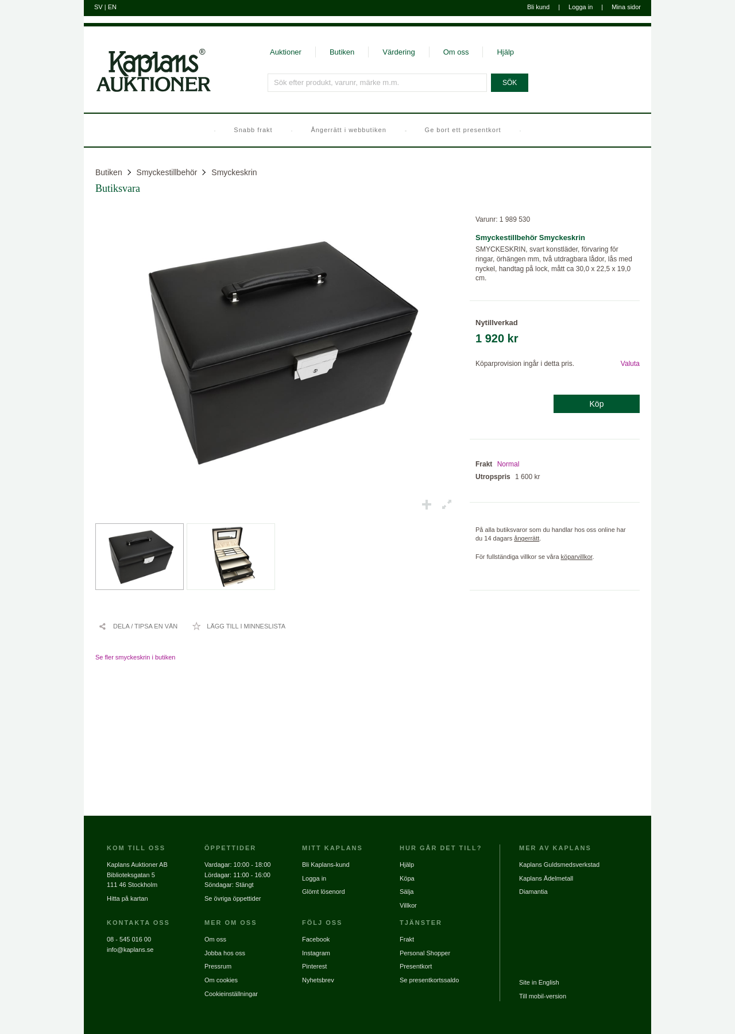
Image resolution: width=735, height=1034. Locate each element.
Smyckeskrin (234, 172)
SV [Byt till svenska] (98, 6)
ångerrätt (526, 538)
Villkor (408, 905)
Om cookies (221, 980)
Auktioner (285, 52)
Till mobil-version (542, 996)
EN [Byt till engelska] (112, 6)
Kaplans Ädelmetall (546, 878)
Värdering (398, 52)
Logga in (580, 6)
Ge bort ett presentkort (463, 129)
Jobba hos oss (224, 953)
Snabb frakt (253, 129)
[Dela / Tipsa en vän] (137, 626)
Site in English (539, 982)
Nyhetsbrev (318, 980)
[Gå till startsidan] (147, 90)
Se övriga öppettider (232, 898)
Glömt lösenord (323, 891)
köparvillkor (577, 556)
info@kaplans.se (130, 949)
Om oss (456, 52)
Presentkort (416, 966)
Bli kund (538, 6)
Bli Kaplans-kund (326, 864)
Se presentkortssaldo (429, 980)
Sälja (406, 891)
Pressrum (217, 966)
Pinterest (314, 966)
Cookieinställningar (231, 993)
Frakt (407, 939)
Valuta (630, 364)
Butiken (342, 52)
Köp (597, 403)
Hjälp (505, 52)
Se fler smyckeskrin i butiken (135, 657)
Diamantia (533, 891)
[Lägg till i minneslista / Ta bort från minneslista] (238, 626)
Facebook (316, 939)
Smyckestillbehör (167, 172)
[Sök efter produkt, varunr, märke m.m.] (377, 82)
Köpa (407, 878)
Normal (508, 464)
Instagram (316, 953)
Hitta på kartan (127, 898)
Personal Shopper (425, 953)
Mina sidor (626, 6)
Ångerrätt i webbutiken (348, 129)
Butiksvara (117, 188)
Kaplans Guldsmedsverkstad (559, 864)
